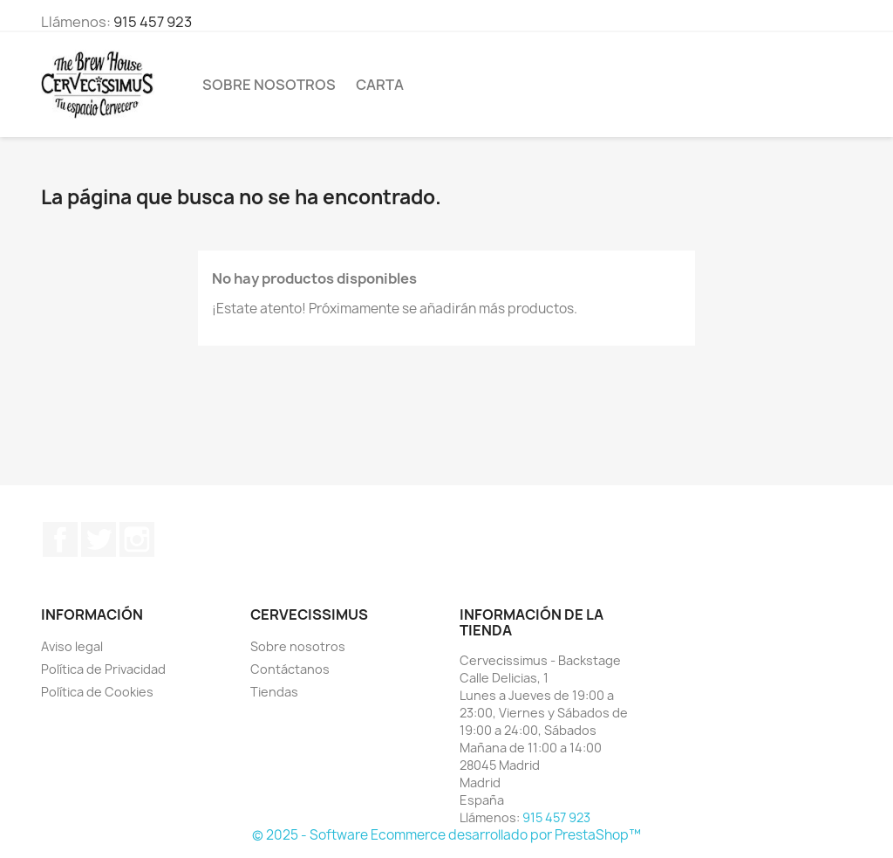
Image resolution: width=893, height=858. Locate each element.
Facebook (60, 539)
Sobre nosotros (269, 84)
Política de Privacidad (103, 669)
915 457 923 (152, 21)
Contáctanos (290, 669)
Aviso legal (72, 646)
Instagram (136, 539)
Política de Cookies (97, 691)
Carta (380, 84)
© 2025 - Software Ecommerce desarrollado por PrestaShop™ (446, 835)
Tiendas (274, 691)
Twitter (98, 539)
